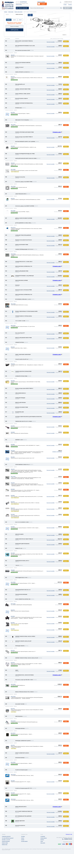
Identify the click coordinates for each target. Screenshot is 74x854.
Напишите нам (69, 834)
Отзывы (65, 4)
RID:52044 (13, 501)
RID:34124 (13, 650)
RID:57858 (13, 780)
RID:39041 (13, 622)
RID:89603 (13, 526)
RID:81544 (13, 662)
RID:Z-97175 (13, 227)
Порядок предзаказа (6, 841)
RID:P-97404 (13, 720)
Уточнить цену (57, 132)
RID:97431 (13, 198)
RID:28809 (13, 628)
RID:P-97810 (13, 684)
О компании (43, 836)
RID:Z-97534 (13, 124)
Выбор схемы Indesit (18, 11)
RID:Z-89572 (13, 733)
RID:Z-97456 (13, 186)
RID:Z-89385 (13, 762)
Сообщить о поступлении (57, 451)
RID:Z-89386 (13, 582)
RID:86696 (13, 495)
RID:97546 (13, 450)
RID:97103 (13, 363)
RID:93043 (13, 482)
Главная (5, 11)
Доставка (23, 836)
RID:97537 (13, 469)
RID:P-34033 (13, 325)
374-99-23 (68, 1)
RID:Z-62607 (13, 210)
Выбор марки (10, 11)
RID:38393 (13, 514)
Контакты (70, 4)
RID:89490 (13, 489)
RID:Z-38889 (13, 169)
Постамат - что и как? (6, 839)
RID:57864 (13, 380)
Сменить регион (19, 4)
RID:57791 (13, 76)
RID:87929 (13, 708)
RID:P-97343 (13, 696)
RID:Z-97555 (13, 476)
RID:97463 (13, 146)
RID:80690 (13, 432)
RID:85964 (13, 425)
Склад (42, 841)
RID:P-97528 (13, 253)
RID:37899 (13, 112)
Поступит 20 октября (51, 46)
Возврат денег (4, 844)
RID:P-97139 (13, 774)
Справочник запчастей (6, 836)
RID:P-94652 (13, 603)
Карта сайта (43, 842)
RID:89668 (13, 444)
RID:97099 (13, 616)
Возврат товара (5, 842)
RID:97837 (13, 55)
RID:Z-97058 (13, 303)
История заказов (24, 841)
